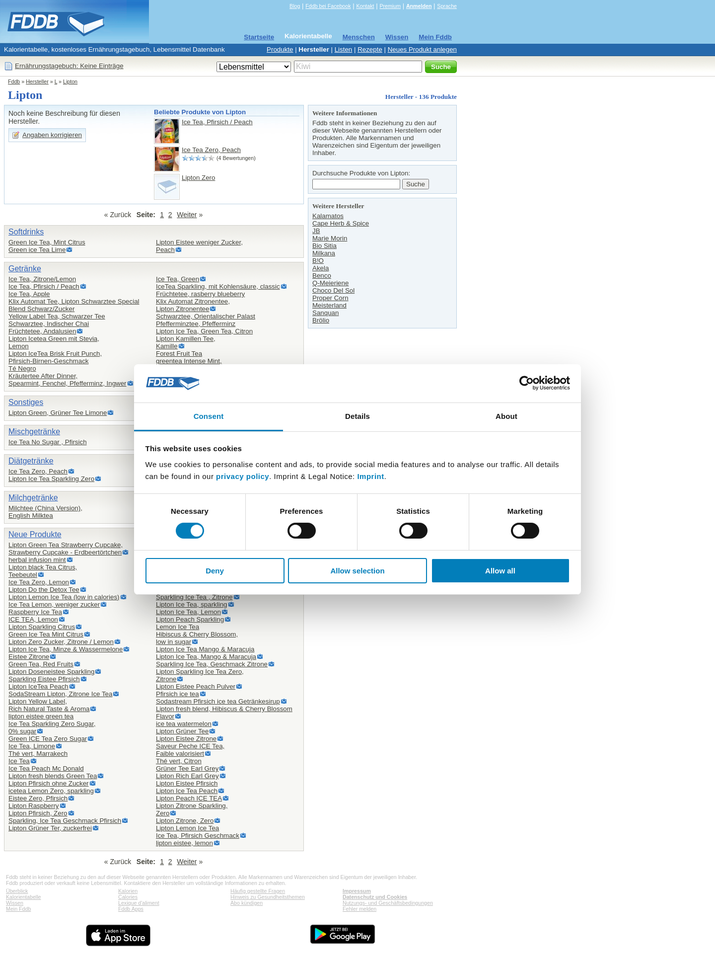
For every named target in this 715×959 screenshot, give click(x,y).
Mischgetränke (34, 431)
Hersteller (313, 49)
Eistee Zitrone (28, 656)
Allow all (500, 570)
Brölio (320, 320)
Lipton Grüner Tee (182, 731)
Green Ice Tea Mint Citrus (45, 634)
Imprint (370, 476)
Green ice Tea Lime (37, 249)
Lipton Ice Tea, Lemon (188, 612)
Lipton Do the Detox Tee (43, 589)
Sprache (447, 6)
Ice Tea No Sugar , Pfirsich (47, 442)
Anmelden (419, 6)
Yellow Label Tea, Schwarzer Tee (56, 316)
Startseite (259, 37)
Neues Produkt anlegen (422, 49)
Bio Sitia (324, 245)
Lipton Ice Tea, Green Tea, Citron (204, 331)
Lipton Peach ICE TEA (189, 798)
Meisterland (329, 305)
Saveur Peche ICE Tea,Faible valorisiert (190, 749)
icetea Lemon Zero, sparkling (51, 791)
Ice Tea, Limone (31, 746)
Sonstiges (25, 402)
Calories (128, 897)
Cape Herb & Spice (340, 223)
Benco (321, 275)
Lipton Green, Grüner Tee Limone (57, 412)
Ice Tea (19, 761)
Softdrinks (26, 232)
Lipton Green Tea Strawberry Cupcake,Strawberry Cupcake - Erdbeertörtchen (65, 548)
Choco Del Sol (333, 290)
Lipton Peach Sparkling (190, 619)
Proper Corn (330, 298)
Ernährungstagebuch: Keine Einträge (69, 66)
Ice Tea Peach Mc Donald (46, 768)
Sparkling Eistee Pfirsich (44, 679)
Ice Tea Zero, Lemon (38, 582)
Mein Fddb (435, 37)
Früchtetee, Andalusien (42, 331)
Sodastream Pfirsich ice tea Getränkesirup (218, 701)
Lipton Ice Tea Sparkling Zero (51, 478)
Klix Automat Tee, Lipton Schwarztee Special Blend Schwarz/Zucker (74, 305)
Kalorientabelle (308, 36)
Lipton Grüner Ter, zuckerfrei (50, 828)
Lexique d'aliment (138, 903)
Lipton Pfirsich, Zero (38, 813)
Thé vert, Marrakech (38, 753)
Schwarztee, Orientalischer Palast (205, 316)
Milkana (323, 253)
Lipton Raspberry (33, 805)
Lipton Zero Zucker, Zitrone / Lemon (61, 641)
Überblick (17, 891)
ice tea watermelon (184, 723)
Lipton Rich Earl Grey (187, 776)
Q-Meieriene (330, 283)
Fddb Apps (130, 909)
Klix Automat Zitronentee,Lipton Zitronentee (193, 305)
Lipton (70, 81)
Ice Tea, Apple (29, 294)
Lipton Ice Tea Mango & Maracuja (205, 649)
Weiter (187, 215)
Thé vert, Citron (179, 761)
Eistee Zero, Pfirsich (38, 798)
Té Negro (22, 368)
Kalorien (128, 891)
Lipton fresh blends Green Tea (52, 776)
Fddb (14, 81)
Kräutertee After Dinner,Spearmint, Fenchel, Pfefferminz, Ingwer (67, 379)
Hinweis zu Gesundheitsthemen (267, 897)
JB (316, 231)
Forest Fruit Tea (179, 353)
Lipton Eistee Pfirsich (186, 783)
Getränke (24, 268)
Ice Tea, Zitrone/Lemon (42, 279)
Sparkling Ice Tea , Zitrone (194, 597)
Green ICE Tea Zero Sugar (47, 738)
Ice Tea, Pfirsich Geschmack (197, 835)
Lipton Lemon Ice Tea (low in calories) (64, 597)
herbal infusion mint (37, 559)
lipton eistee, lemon (184, 843)
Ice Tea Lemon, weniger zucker (54, 604)
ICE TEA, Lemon (33, 619)
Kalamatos (328, 216)
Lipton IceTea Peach (38, 686)
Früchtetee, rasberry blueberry (200, 294)
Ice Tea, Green (177, 279)
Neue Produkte (35, 534)
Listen (344, 49)
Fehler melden (359, 909)
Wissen (397, 37)
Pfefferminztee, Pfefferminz (195, 323)
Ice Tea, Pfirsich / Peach (217, 122)
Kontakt (365, 6)
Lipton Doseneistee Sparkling (51, 671)
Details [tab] (357, 416)
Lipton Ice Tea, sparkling (191, 604)
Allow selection (357, 570)
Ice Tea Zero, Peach (211, 150)
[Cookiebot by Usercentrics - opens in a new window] (526, 383)
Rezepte (370, 49)
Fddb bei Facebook (328, 6)
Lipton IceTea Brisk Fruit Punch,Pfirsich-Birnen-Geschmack (55, 357)
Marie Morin (329, 238)
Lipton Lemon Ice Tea (187, 828)
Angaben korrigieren (52, 135)
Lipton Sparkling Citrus (41, 627)
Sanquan (325, 313)
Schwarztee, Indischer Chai (48, 323)
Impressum (357, 891)
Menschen (359, 37)
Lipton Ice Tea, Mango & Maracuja (206, 656)
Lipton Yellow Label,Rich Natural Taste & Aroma (48, 705)
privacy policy (242, 476)
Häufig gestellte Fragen (257, 891)
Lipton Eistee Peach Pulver (195, 686)
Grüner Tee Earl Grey (187, 768)
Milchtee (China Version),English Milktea (45, 511)
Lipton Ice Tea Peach (186, 791)
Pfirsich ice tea (177, 694)
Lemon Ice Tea (177, 627)
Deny (215, 570)
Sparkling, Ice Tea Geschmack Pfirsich (64, 820)
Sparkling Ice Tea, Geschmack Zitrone (212, 664)
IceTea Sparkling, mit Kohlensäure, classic (218, 286)
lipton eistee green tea (40, 716)
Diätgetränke (31, 461)
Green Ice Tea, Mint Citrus (46, 242)
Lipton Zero (198, 177)
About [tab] (506, 416)
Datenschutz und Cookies (375, 897)
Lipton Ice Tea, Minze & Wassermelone (65, 649)
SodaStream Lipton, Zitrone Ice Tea (60, 694)
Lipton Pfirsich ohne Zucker (48, 783)
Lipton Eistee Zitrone (186, 738)
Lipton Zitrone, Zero (185, 820)
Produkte (280, 49)
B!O (318, 260)
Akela (320, 268)
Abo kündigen (246, 903)
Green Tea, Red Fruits (40, 664)
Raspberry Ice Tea (35, 612)
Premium (390, 6)
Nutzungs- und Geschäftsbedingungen (388, 903)
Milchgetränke (33, 497)
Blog (294, 6)
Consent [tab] (209, 416)
